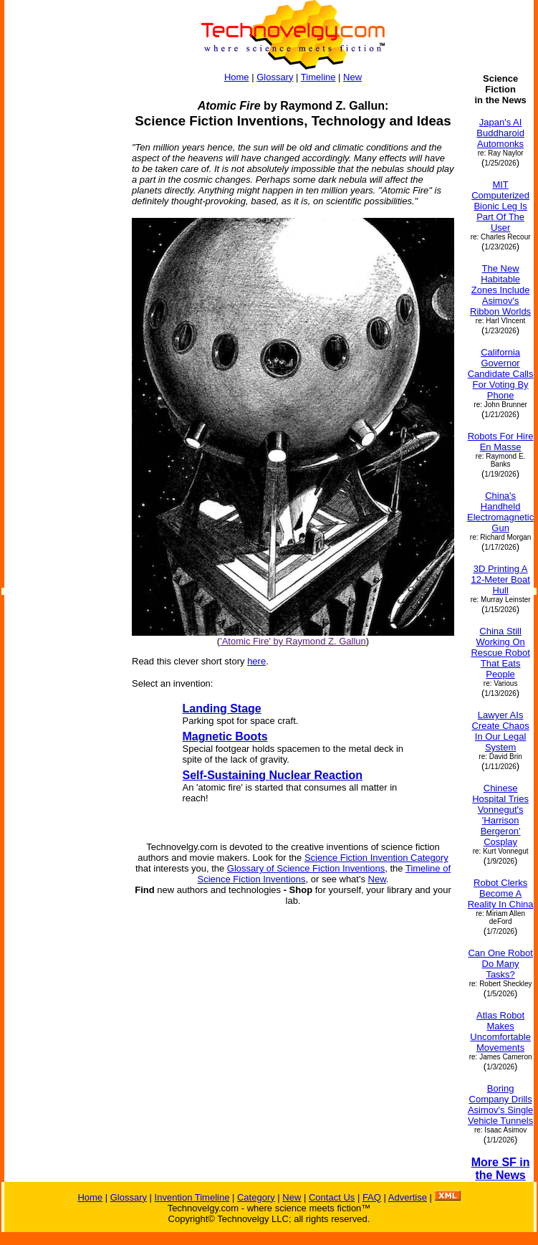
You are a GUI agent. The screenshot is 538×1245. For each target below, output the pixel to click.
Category (256, 1197)
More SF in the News (500, 1168)
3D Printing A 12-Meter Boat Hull (500, 579)
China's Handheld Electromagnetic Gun (500, 511)
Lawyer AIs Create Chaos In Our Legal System (500, 731)
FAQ (371, 1197)
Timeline (318, 77)
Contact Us (332, 1197)
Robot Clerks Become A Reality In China (501, 893)
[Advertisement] (61, 288)
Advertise (407, 1197)
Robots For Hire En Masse (501, 441)
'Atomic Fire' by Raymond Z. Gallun (293, 641)
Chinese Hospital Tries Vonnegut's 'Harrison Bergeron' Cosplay (500, 815)
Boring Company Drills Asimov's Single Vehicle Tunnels (500, 1104)
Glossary (274, 77)
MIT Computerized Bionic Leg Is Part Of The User (500, 206)
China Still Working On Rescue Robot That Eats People (500, 652)
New (352, 77)
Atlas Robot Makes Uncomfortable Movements (500, 1031)
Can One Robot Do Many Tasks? (500, 964)
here (256, 661)
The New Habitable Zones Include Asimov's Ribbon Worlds (500, 290)
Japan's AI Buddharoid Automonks (500, 133)
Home (236, 77)
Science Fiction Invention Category (376, 857)
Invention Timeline (192, 1197)
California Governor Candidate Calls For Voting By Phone (501, 374)
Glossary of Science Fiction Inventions (306, 868)
